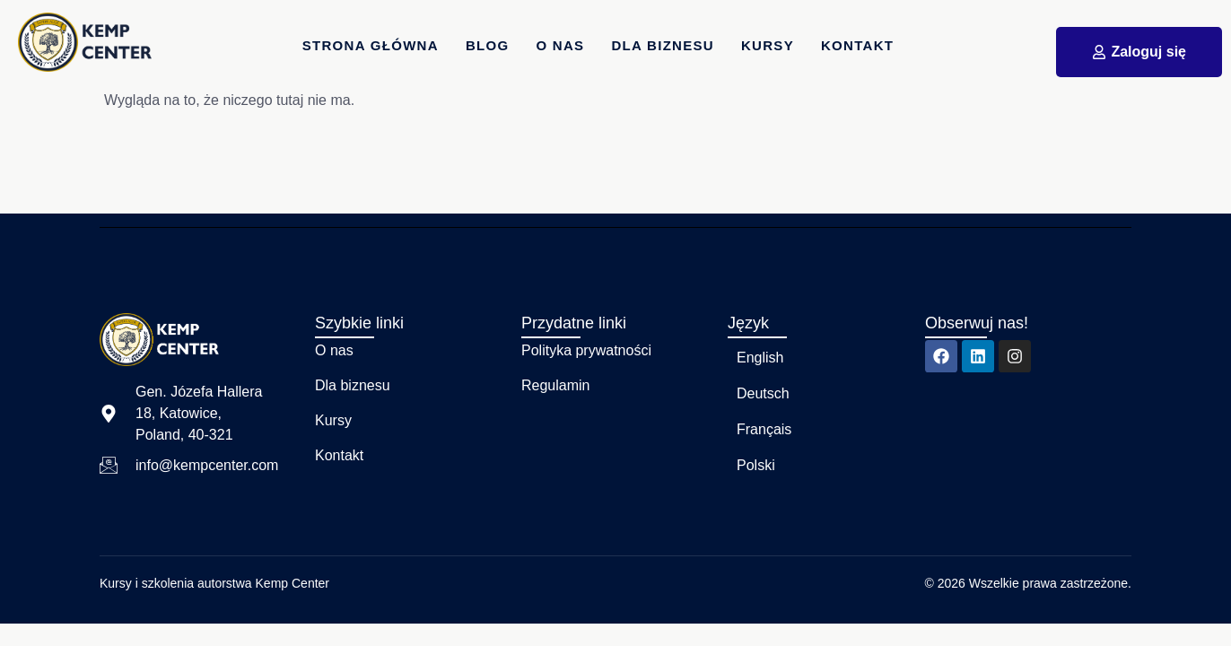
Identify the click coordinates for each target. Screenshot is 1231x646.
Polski (756, 465)
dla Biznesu (663, 45)
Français (764, 429)
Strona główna (370, 45)
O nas (561, 45)
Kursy (767, 45)
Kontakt (857, 45)
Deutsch (763, 393)
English (760, 357)
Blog (488, 45)
